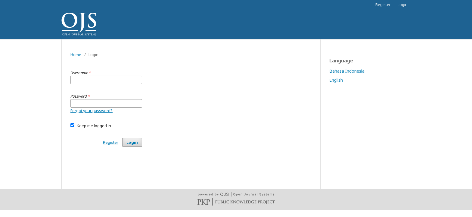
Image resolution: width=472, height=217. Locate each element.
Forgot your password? (91, 110)
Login (403, 4)
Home (75, 54)
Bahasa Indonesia (347, 71)
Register (383, 4)
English (336, 80)
